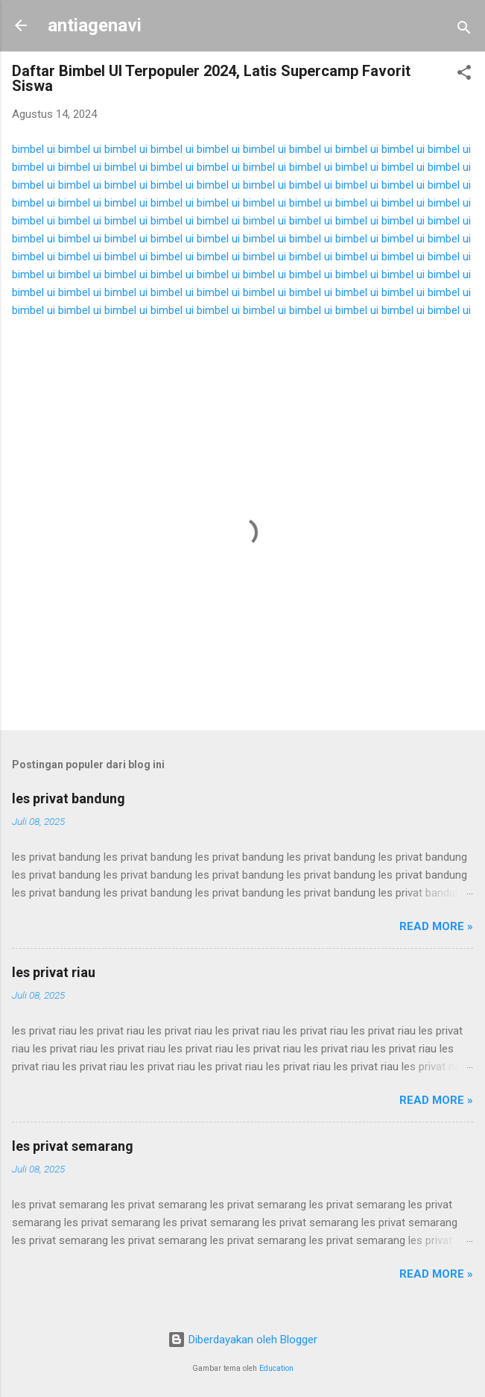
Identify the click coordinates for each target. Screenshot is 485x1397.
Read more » (436, 926)
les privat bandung (68, 798)
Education (276, 1368)
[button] (464, 75)
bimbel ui (33, 149)
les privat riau (53, 972)
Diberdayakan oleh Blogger (242, 1339)
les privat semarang (72, 1146)
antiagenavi (95, 25)
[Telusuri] (464, 30)
